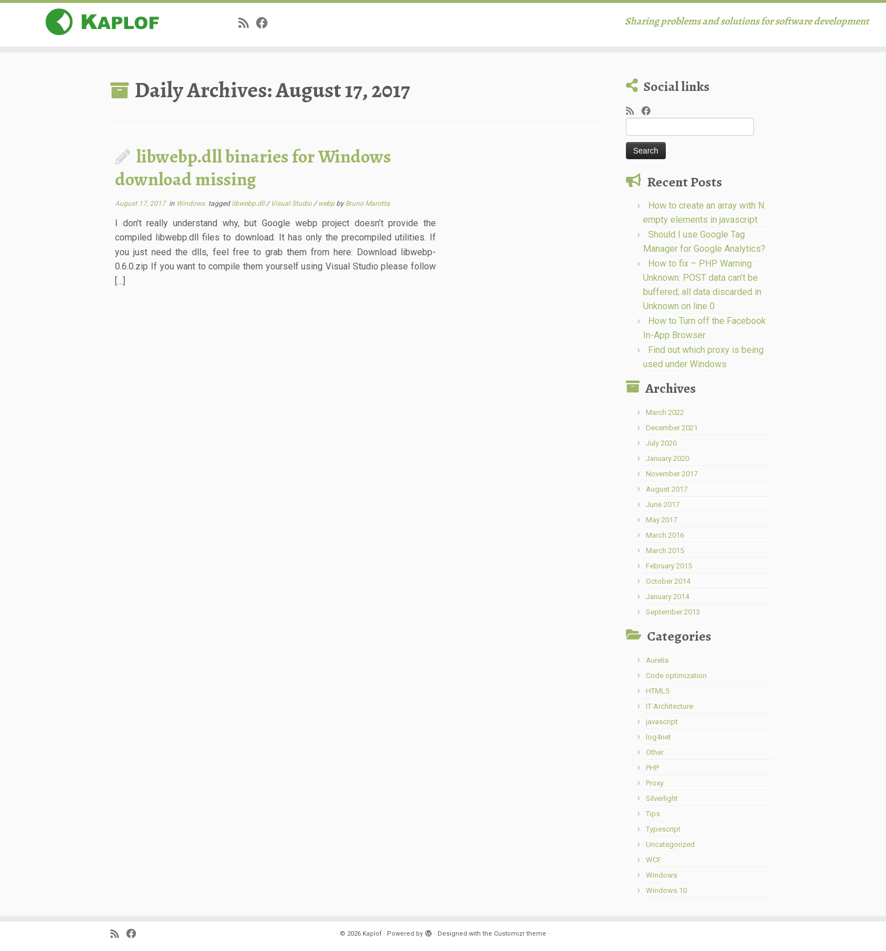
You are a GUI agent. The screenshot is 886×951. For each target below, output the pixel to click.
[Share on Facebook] (265, 23)
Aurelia (657, 660)
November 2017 (672, 474)
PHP (652, 767)
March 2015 (665, 550)
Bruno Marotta (367, 203)
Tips (653, 813)
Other (655, 752)
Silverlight (662, 798)
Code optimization (676, 675)
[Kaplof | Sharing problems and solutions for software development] (102, 22)
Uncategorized (670, 844)
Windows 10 (666, 890)
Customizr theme (520, 933)
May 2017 (661, 520)
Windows (191, 203)
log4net (658, 737)
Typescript (663, 829)
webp (327, 203)
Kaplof (372, 933)
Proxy (655, 783)
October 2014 (668, 581)
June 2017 (662, 504)
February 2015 (669, 566)
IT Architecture (669, 706)
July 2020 (661, 443)
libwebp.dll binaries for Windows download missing (253, 168)
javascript (662, 721)
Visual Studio (292, 203)
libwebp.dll (249, 203)
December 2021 (672, 427)
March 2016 (665, 535)
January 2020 (667, 458)
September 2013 (673, 612)
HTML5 (657, 691)
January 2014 (667, 596)
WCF (653, 860)
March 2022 (665, 412)
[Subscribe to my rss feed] (247, 23)
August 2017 (666, 489)
